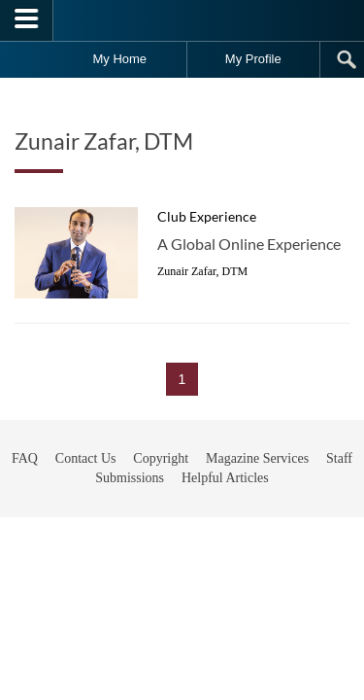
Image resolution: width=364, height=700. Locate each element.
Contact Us (85, 507)
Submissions (129, 526)
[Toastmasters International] (182, 20)
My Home (119, 59)
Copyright (160, 507)
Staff (339, 507)
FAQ (25, 507)
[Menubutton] (26, 20)
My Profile (253, 59)
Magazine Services (257, 507)
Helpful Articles (225, 526)
